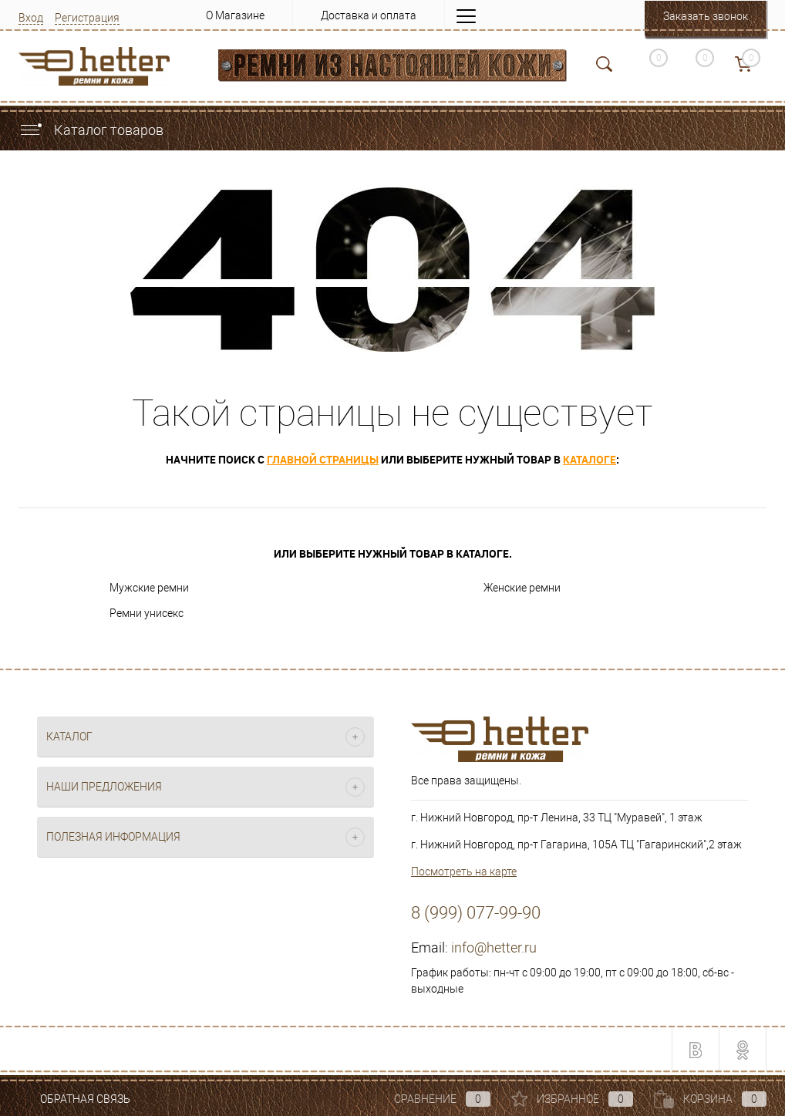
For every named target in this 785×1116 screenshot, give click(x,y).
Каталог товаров (91, 130)
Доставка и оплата (368, 15)
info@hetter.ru (494, 947)
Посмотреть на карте (464, 871)
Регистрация (87, 18)
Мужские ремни (149, 588)
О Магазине (235, 15)
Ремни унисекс (146, 613)
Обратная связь (74, 1099)
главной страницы (323, 459)
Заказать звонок (705, 16)
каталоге (589, 459)
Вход (31, 18)
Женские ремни (522, 588)
